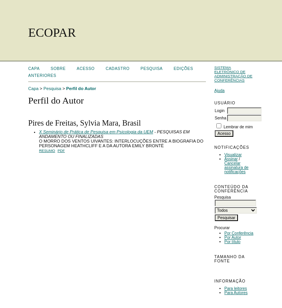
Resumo (47, 150)
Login (219, 111)
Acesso (86, 68)
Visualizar (233, 155)
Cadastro (117, 68)
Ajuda (219, 90)
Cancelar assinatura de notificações (236, 167)
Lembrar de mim (238, 127)
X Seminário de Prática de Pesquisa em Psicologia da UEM (96, 131)
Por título (232, 242)
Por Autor (232, 237)
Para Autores (236, 293)
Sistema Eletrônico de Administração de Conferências (233, 73)
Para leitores (235, 288)
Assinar (231, 159)
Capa (34, 68)
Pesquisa (152, 68)
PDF (61, 150)
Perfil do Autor (81, 88)
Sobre (58, 68)
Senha (220, 118)
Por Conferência (238, 233)
